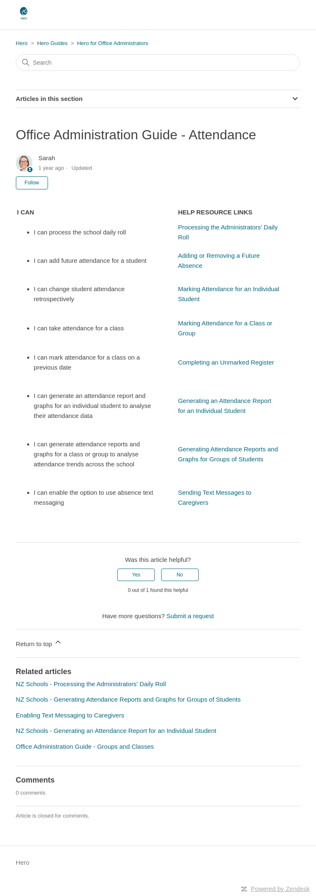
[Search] (158, 62)
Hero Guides (52, 43)
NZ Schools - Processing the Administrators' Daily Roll (91, 683)
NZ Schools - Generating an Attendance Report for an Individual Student (116, 730)
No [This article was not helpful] (180, 575)
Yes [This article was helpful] (136, 575)
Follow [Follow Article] (32, 183)
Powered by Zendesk (280, 888)
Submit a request (190, 615)
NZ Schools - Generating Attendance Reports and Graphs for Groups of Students (128, 699)
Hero (22, 43)
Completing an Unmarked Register (226, 362)
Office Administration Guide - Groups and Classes (85, 746)
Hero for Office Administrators (112, 43)
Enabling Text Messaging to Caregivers (70, 715)
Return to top (39, 642)
